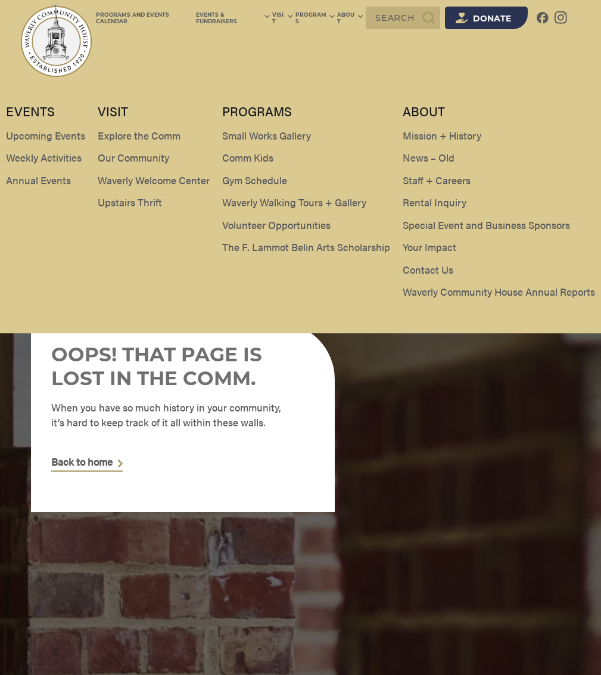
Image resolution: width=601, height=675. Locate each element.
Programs (318, 17)
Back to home (82, 462)
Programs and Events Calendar (132, 17)
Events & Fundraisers (238, 17)
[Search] (403, 18)
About (352, 17)
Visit (287, 17)
